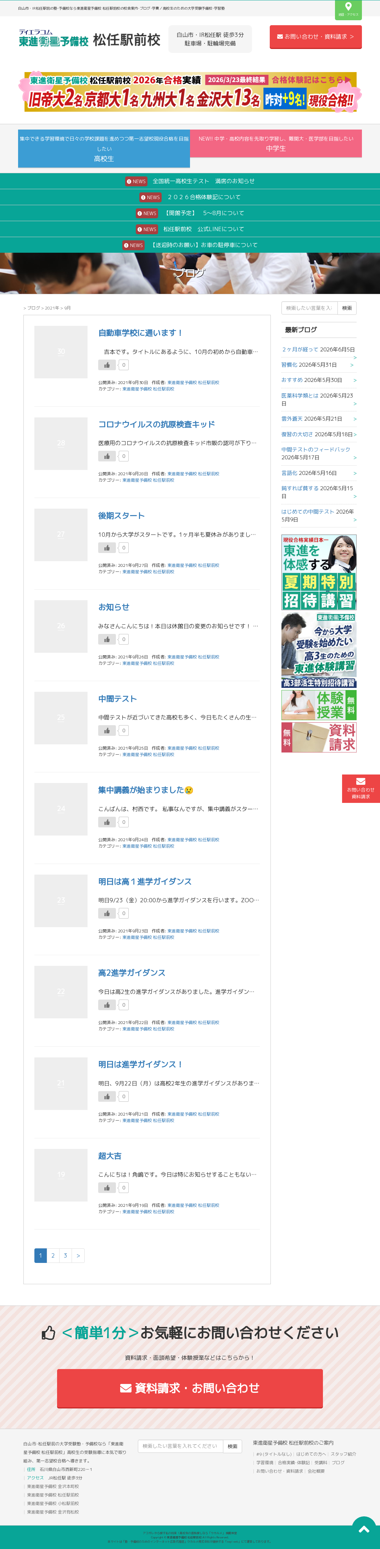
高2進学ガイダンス (132, 972)
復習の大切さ (297, 434)
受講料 (320, 1463)
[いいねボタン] (107, 365)
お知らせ (113, 607)
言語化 (289, 473)
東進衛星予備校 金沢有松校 (53, 1512)
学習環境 (264, 1463)
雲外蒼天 (292, 418)
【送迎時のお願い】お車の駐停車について (190, 245)
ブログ (33, 308)
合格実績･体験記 (294, 1463)
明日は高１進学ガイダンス (145, 881)
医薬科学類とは (300, 395)
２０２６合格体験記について (190, 197)
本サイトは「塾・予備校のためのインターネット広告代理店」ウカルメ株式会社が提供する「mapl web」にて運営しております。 (190, 1541)
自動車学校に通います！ (141, 332)
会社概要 (316, 1471)
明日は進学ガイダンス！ (141, 1064)
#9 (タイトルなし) (274, 1454)
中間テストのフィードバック (316, 449)
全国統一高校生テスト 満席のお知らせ (190, 181)
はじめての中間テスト (308, 511)
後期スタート (121, 515)
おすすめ (292, 380)
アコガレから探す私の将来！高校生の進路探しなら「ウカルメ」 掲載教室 (190, 1533)
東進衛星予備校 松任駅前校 (148, 389)
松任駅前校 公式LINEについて (190, 229)
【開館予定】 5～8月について (190, 213)
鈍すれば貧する (300, 488)
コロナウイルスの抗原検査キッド (156, 424)
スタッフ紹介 (343, 1454)
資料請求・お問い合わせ (189, 1388)
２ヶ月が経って (300, 349)
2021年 (52, 308)
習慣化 (289, 364)
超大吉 (110, 1155)
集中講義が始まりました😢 (146, 789)
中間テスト (117, 698)
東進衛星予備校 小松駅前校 (53, 1503)
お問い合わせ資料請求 (361, 788)
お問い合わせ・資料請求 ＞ (315, 36)
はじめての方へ (311, 1454)
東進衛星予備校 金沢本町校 (53, 1486)
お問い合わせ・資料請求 (279, 1471)
